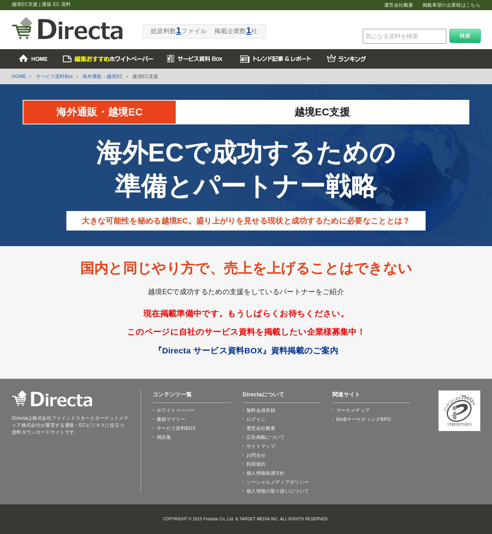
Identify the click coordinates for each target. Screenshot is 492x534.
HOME (19, 76)
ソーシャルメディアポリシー (277, 482)
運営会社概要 (398, 5)
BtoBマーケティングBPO (363, 419)
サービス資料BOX (176, 428)
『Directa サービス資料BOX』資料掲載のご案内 (246, 350)
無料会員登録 (260, 410)
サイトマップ (260, 446)
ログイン (256, 419)
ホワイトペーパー (176, 410)
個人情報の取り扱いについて (277, 491)
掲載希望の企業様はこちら (451, 5)
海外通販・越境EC (102, 76)
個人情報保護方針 (265, 473)
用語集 (164, 437)
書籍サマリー (171, 419)
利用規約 (256, 464)
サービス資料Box (54, 76)
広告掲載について (265, 437)
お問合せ (256, 455)
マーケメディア (353, 410)
